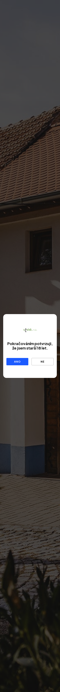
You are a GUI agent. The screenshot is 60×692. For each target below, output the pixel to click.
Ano (17, 361)
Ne (43, 361)
